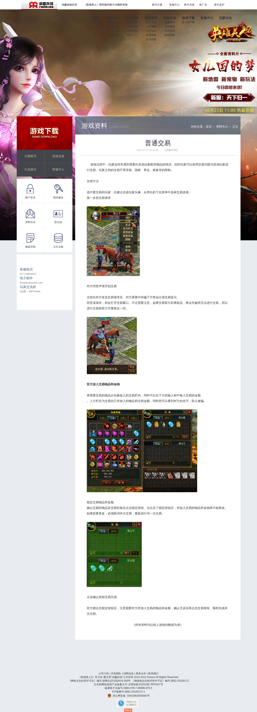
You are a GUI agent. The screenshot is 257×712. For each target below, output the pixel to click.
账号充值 (189, 4)
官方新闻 (114, 30)
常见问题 (151, 39)
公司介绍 (104, 673)
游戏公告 (114, 26)
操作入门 (132, 35)
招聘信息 (128, 673)
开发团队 (116, 673)
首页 (209, 126)
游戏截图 (169, 26)
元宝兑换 (58, 246)
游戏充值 (58, 156)
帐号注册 (132, 22)
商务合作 (141, 673)
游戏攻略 (151, 35)
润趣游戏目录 (69, 4)
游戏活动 (114, 35)
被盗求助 (30, 246)
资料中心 (222, 126)
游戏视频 (169, 35)
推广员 (203, 4)
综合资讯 (114, 22)
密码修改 (58, 197)
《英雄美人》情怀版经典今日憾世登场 (105, 4)
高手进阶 (151, 30)
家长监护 (219, 4)
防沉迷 (58, 222)
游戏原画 (169, 30)
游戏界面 (132, 30)
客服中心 (174, 4)
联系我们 (153, 673)
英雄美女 (169, 22)
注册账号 (30, 156)
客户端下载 (188, 22)
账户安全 (30, 197)
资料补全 (30, 222)
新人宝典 (151, 22)
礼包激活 (30, 169)
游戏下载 (44, 133)
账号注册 (157, 4)
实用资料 (151, 26)
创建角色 (132, 26)
